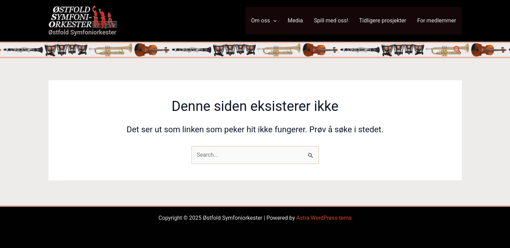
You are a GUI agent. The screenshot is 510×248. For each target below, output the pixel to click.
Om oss (264, 20)
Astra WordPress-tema (324, 218)
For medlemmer (436, 20)
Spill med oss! (331, 20)
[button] (457, 50)
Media (295, 20)
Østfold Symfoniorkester (83, 32)
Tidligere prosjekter (382, 20)
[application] (273, 20)
